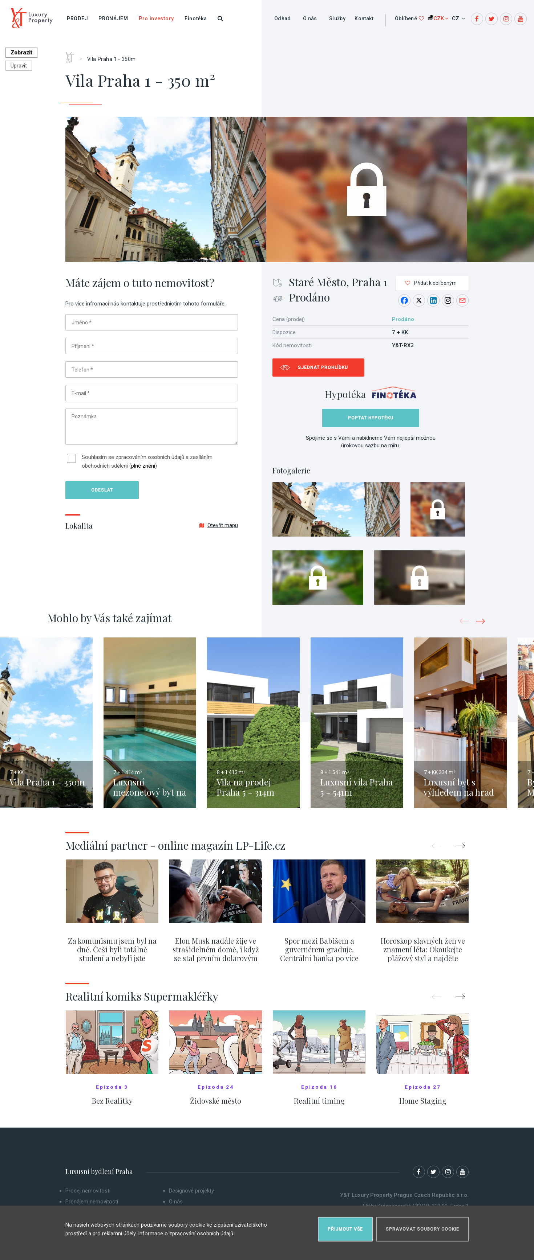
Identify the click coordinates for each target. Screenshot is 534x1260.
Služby (337, 18)
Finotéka (196, 18)
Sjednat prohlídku (323, 367)
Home (72, 55)
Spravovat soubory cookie (422, 1225)
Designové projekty (191, 1195)
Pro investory (156, 18)
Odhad (282, 18)
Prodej (77, 18)
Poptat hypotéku (370, 417)
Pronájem (113, 18)
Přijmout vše (345, 1225)
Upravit (19, 65)
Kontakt (364, 18)
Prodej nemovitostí (87, 1195)
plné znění (143, 466)
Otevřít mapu (218, 525)
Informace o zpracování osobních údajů (185, 1230)
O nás (310, 18)
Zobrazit (24, 53)
